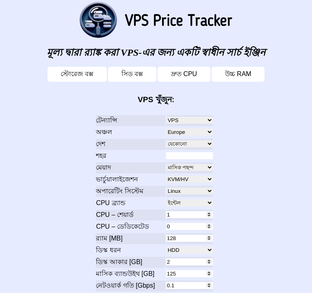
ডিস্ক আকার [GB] (119, 261)
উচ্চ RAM (238, 73)
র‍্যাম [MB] (109, 238)
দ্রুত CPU (184, 73)
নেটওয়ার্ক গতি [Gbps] (125, 285)
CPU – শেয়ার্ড (115, 214)
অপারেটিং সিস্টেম (119, 191)
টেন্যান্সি (106, 120)
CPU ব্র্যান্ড (110, 202)
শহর (101, 155)
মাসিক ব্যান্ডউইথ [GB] (125, 273)
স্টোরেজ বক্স (77, 73)
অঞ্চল (104, 132)
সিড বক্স (132, 73)
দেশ (100, 143)
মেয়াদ (103, 167)
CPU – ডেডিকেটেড (122, 226)
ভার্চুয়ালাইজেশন (117, 179)
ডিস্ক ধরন (108, 250)
